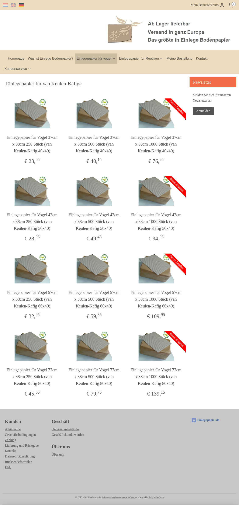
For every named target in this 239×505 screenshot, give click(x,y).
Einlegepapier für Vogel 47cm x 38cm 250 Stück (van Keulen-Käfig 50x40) (32, 221)
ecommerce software (126, 497)
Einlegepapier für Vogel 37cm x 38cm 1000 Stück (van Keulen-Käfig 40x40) (156, 144)
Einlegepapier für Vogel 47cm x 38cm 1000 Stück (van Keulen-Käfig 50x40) (156, 221)
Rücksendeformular (18, 462)
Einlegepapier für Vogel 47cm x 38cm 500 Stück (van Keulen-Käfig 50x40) (94, 221)
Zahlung (10, 440)
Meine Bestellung (179, 58)
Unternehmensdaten (65, 429)
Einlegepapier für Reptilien (141, 58)
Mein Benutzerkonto (208, 5)
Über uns (58, 454)
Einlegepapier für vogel (96, 58)
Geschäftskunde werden (68, 434)
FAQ (8, 467)
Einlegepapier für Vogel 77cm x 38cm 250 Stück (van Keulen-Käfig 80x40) (32, 377)
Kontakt (201, 58)
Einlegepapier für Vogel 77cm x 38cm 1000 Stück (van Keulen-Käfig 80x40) (156, 377)
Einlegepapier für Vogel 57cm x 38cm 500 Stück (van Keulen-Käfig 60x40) (94, 299)
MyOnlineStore (156, 497)
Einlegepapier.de (205, 420)
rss (113, 497)
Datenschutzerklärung (20, 456)
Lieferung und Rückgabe (22, 445)
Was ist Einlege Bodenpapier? (50, 58)
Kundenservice (17, 68)
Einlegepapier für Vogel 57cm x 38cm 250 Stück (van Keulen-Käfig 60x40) (32, 299)
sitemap (106, 497)
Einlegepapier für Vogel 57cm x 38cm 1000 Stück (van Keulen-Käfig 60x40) (156, 299)
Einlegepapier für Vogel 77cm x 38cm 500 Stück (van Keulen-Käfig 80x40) (94, 377)
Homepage (16, 58)
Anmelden (203, 111)
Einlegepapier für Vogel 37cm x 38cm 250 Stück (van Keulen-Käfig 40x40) (32, 144)
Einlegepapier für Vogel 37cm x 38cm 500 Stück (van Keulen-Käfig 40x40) (94, 144)
